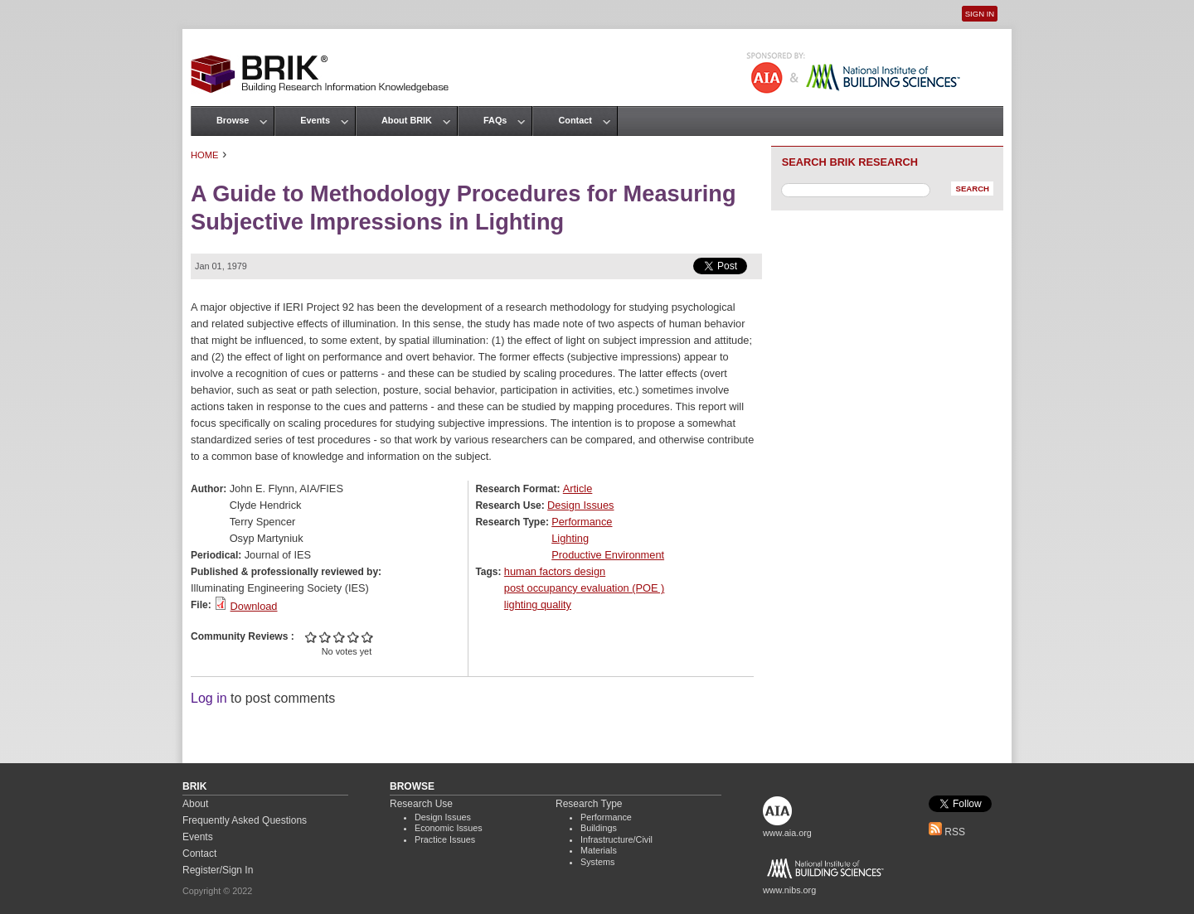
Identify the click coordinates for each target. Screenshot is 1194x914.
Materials (598, 850)
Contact (574, 120)
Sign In (979, 13)
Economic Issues (449, 828)
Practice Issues (445, 839)
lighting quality (537, 604)
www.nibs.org (789, 890)
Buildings (598, 828)
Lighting (570, 538)
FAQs (495, 120)
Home (205, 155)
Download (254, 606)
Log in (209, 698)
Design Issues (580, 505)
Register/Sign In (217, 870)
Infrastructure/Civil (616, 839)
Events (315, 120)
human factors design (554, 571)
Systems (597, 862)
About (195, 804)
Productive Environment (607, 555)
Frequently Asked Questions (244, 820)
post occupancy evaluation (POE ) (584, 588)
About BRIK (406, 120)
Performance (581, 521)
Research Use (421, 804)
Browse (232, 120)
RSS (947, 832)
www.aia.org (787, 833)
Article (578, 488)
